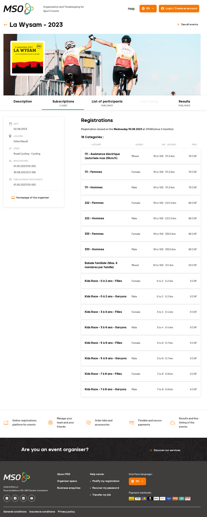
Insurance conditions (41, 511)
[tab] (22, 102)
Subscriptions (63, 103)
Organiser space (68, 481)
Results (184, 103)
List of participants (106, 103)
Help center (97, 474)
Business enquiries (69, 487)
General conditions (14, 511)
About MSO (64, 474)
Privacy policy (65, 511)
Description (23, 101)
